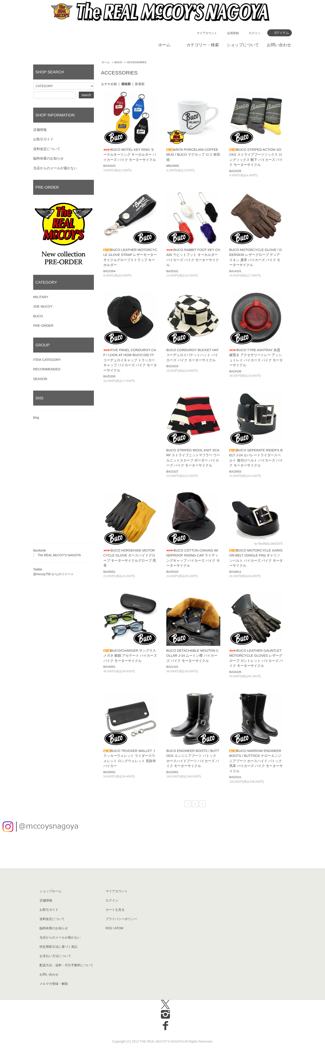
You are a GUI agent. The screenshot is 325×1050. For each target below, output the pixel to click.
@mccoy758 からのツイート (53, 574)
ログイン (254, 33)
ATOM (118, 928)
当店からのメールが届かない (55, 168)
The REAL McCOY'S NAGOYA (59, 555)
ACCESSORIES (136, 62)
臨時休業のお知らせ (48, 158)
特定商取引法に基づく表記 (58, 946)
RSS (109, 928)
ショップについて (243, 45)
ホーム (164, 45)
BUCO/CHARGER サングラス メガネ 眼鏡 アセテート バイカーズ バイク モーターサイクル (130, 656)
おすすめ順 (109, 84)
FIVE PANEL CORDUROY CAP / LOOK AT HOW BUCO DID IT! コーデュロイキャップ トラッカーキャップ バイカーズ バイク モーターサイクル (130, 360)
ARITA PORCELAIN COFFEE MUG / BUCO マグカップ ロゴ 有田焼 (193, 155)
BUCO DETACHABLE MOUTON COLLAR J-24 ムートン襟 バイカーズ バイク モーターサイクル (192, 656)
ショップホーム (50, 891)
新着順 (139, 84)
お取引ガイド (43, 139)
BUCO (118, 62)
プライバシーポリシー (121, 919)
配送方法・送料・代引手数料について (66, 965)
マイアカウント (207, 33)
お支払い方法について (55, 956)
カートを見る (115, 909)
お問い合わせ (279, 45)
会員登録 (233, 33)
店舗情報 (40, 130)
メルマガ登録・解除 (53, 983)
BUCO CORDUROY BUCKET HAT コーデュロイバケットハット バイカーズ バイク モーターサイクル (192, 355)
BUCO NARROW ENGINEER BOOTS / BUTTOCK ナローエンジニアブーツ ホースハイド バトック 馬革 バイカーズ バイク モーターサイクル (256, 761)
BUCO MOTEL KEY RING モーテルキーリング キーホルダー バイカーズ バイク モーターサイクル (129, 155)
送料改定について (46, 149)
